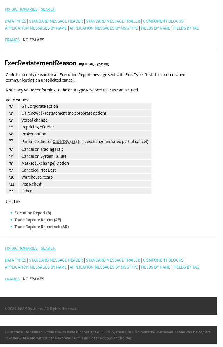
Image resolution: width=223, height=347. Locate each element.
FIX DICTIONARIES (21, 9)
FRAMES (12, 40)
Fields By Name (155, 28)
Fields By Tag (186, 28)
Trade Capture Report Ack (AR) (41, 227)
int (106, 64)
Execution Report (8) (32, 213)
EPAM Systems (30, 308)
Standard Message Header (56, 21)
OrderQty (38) (65, 141)
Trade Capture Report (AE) (37, 220)
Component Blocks (163, 21)
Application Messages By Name (36, 28)
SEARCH (48, 9)
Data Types (15, 21)
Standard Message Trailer (113, 21)
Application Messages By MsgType (104, 28)
